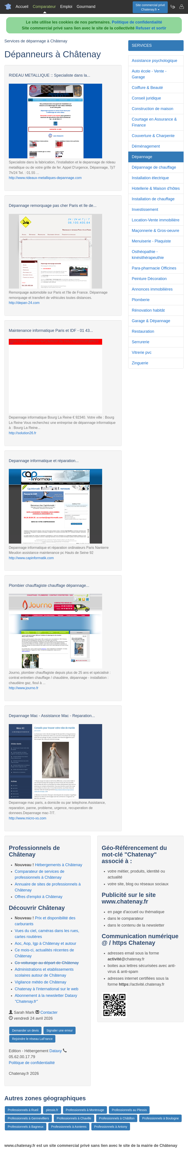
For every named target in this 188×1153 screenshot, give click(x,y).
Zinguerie (140, 363)
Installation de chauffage (153, 199)
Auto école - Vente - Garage (149, 74)
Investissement (145, 209)
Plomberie (141, 300)
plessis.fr (52, 1110)
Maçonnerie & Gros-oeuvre (155, 230)
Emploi (66, 6)
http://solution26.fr (22, 433)
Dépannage (142, 157)
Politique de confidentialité (137, 22)
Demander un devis (25, 1030)
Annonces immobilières (152, 289)
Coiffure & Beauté (147, 87)
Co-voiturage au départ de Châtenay (47, 963)
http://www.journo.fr (23, 688)
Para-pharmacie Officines (154, 268)
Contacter (49, 1012)
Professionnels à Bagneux (25, 1126)
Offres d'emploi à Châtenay (38, 897)
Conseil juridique (146, 98)
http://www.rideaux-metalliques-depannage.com (45, 178)
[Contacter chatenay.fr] (181, 6)
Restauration (143, 331)
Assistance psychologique (154, 60)
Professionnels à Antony (110, 1126)
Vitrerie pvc (142, 352)
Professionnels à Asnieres (69, 1126)
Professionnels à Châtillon (117, 1118)
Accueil (22, 6)
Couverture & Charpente (153, 136)
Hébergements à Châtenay (58, 865)
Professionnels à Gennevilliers (28, 1118)
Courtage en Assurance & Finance (154, 122)
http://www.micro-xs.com (27, 818)
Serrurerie (140, 342)
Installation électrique (150, 178)
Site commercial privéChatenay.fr (150, 7)
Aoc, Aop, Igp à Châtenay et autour (45, 943)
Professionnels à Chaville (74, 1118)
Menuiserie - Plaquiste (151, 241)
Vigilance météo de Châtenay (40, 982)
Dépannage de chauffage (154, 167)
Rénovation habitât (148, 310)
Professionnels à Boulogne (160, 1118)
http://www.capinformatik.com (31, 558)
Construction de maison (152, 109)
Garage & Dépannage (151, 321)
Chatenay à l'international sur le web (46, 989)
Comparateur (44, 6)
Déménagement (146, 146)
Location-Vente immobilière (155, 220)
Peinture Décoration (149, 279)
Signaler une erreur (59, 1030)
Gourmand (86, 6)
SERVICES (142, 45)
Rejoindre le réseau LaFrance (32, 1039)
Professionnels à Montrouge (85, 1110)
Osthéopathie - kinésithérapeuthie (148, 254)
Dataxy (55, 1051)
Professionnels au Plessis (129, 1110)
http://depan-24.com (24, 303)
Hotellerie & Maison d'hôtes (156, 188)
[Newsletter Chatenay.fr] (172, 6)
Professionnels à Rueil (23, 1110)
